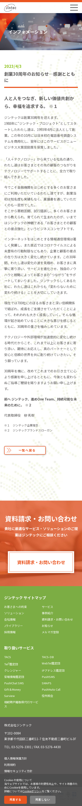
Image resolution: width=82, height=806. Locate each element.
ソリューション (14, 613)
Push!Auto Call (51, 689)
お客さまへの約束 (15, 607)
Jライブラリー (13, 626)
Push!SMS (48, 677)
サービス (47, 607)
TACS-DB (48, 657)
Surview (9, 696)
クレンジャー (12, 670)
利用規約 (10, 765)
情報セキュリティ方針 (18, 771)
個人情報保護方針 (15, 758)
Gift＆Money (12, 689)
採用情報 (10, 632)
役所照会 (47, 696)
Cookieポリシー (32, 791)
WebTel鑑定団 (51, 663)
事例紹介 (47, 613)
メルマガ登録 (50, 632)
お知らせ (47, 626)
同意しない (42, 799)
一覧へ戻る (27, 450)
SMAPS (46, 683)
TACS (7, 657)
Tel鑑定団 (11, 664)
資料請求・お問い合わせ (41, 562)
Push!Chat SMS (14, 683)
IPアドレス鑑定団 (53, 670)
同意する (15, 799)
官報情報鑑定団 (14, 677)
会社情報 (10, 619)
